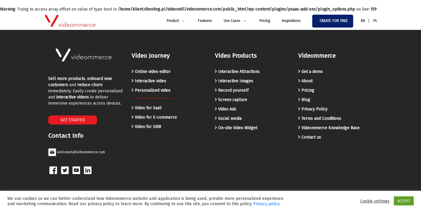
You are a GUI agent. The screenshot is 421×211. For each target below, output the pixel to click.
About (307, 81)
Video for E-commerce (156, 117)
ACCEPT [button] (403, 201)
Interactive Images (235, 81)
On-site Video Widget (237, 127)
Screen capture (232, 99)
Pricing (307, 90)
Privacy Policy (314, 109)
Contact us (311, 137)
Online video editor (152, 71)
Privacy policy (266, 203)
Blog (305, 99)
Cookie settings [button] (374, 201)
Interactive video (150, 81)
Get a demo (312, 71)
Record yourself (233, 90)
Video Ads (227, 109)
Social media (229, 118)
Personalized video (152, 90)
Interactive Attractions (239, 71)
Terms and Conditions (321, 118)
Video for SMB (148, 126)
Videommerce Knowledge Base (330, 127)
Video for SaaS (148, 108)
